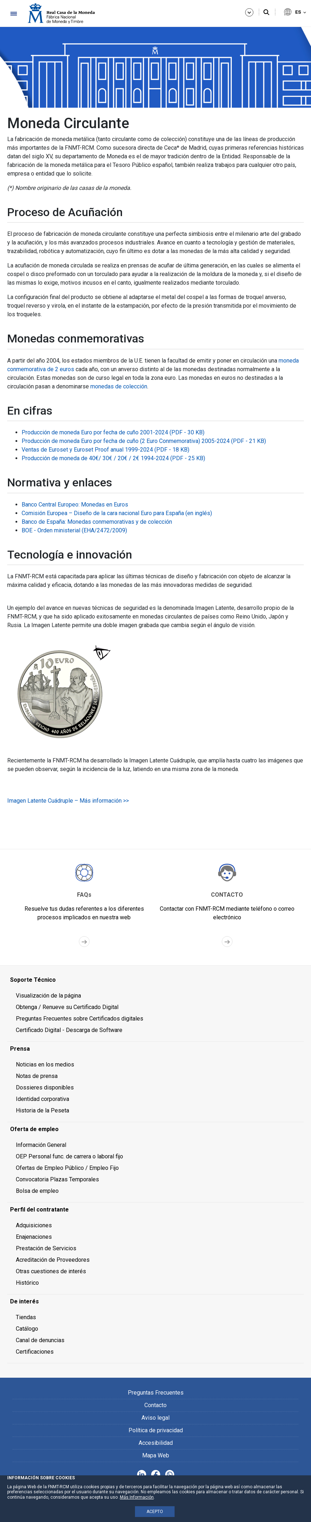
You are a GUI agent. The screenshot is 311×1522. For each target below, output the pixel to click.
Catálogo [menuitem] (27, 1328)
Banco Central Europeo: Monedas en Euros (75, 504)
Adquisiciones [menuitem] (34, 1225)
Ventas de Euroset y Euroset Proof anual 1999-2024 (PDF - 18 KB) (105, 449)
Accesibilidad (156, 1442)
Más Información (137, 1497)
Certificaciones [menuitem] (35, 1351)
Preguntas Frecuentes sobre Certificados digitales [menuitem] (79, 1018)
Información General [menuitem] (41, 1145)
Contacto (155, 1405)
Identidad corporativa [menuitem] (42, 1099)
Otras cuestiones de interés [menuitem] (51, 1271)
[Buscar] (266, 13)
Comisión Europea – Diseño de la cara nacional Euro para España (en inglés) (117, 513)
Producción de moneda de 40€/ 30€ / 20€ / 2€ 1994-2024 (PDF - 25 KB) (113, 458)
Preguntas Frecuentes (156, 1392)
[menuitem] (155, 980)
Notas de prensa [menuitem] (37, 1076)
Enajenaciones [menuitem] (34, 1236)
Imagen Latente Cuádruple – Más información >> (68, 800)
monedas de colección (118, 386)
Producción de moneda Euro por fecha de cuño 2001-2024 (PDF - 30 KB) (113, 432)
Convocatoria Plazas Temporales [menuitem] (57, 1179)
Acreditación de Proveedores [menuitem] (53, 1259)
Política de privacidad (156, 1430)
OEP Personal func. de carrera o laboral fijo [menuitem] (69, 1156)
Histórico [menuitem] (27, 1282)
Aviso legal (155, 1417)
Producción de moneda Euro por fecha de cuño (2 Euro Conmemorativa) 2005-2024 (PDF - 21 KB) (144, 441)
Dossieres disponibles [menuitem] (45, 1087)
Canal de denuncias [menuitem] (40, 1340)
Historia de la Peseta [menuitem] (42, 1110)
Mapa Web (155, 1455)
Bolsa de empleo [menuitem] (37, 1190)
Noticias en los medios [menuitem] (45, 1064)
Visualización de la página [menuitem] (48, 995)
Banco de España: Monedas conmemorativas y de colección (97, 521)
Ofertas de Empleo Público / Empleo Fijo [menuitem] (67, 1167)
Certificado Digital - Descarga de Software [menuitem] (69, 1030)
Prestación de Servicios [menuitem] (46, 1248)
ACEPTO (155, 1511)
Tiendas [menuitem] (26, 1317)
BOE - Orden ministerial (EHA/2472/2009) (74, 530)
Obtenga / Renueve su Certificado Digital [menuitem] (67, 1007)
